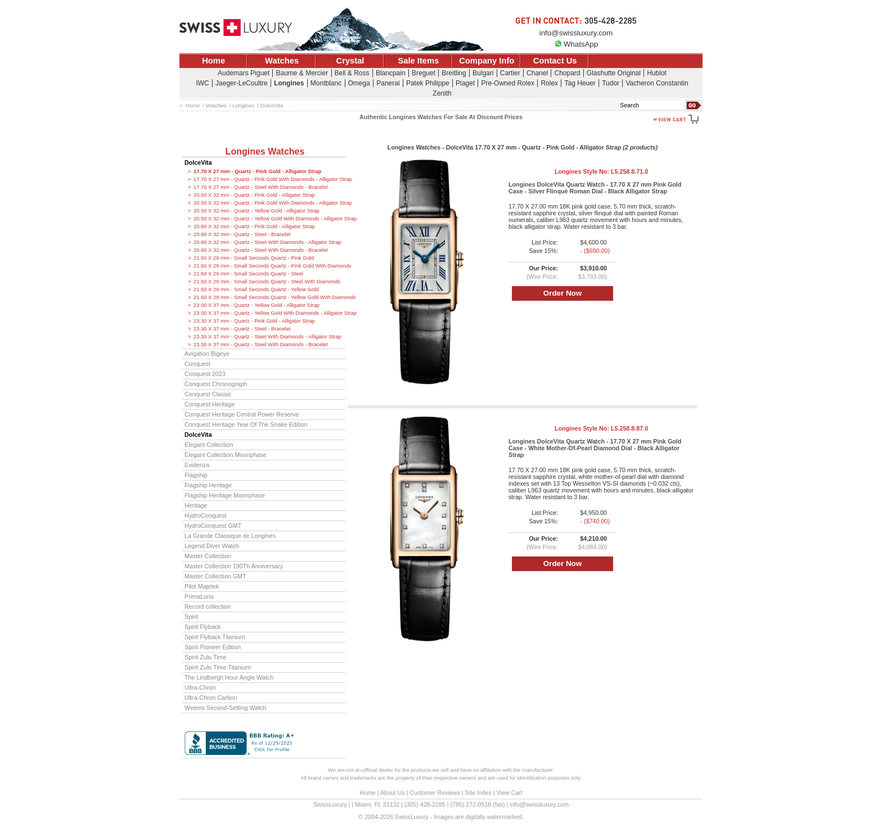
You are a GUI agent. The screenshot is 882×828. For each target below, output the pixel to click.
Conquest (197, 363)
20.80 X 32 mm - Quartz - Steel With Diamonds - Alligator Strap (267, 242)
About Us (392, 792)
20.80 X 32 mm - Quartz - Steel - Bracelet (242, 234)
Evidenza (196, 464)
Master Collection (207, 556)
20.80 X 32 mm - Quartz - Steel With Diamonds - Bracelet (261, 250)
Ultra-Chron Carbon (210, 697)
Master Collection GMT (215, 576)
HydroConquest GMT (212, 525)
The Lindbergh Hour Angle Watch (228, 677)
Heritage (196, 505)
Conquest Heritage (209, 404)
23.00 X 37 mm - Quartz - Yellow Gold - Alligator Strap (257, 305)
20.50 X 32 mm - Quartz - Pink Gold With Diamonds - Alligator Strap (269, 203)
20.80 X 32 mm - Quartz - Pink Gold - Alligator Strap (254, 226)
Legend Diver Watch (211, 545)
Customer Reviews (435, 792)
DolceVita (198, 162)
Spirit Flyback (202, 626)
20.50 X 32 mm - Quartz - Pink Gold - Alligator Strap (254, 195)
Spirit (191, 616)
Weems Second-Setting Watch (225, 707)
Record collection (207, 606)
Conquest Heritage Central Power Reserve (241, 414)
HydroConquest (205, 515)
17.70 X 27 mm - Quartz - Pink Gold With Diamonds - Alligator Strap (269, 179)
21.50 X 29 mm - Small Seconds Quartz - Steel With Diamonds (267, 281)
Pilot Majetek (201, 586)
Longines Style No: (601, 171)
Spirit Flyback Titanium (214, 637)
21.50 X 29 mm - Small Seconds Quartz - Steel (248, 274)
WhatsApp (576, 44)
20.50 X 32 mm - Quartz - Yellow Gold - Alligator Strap (257, 211)
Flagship (196, 475)
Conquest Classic (207, 394)
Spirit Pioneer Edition (212, 647)
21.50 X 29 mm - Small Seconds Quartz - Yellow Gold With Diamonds (269, 297)
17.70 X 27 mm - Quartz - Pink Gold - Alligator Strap (257, 171)
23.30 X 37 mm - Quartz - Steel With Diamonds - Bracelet (261, 344)
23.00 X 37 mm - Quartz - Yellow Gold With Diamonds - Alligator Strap (269, 313)
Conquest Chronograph (215, 384)
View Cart (510, 792)
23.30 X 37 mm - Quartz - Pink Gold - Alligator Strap (254, 321)
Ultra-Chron (199, 687)
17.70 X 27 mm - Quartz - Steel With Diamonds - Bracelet (261, 187)
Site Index (478, 792)
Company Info (486, 60)
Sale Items (418, 60)
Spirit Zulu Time (205, 657)
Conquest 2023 (205, 373)
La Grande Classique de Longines (230, 535)
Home (213, 60)
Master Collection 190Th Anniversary (233, 566)
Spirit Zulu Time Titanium (217, 667)
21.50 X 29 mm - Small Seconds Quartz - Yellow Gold (256, 289)
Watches (282, 60)
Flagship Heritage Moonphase (224, 495)
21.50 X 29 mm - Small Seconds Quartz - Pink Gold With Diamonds (269, 266)
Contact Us (555, 60)
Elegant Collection (208, 444)
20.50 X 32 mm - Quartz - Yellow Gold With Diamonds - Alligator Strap (269, 218)
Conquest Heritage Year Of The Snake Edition (246, 424)
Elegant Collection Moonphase (225, 454)
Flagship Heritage (208, 485)
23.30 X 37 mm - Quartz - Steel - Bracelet (242, 329)
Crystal (350, 60)
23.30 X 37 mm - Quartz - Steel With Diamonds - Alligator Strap (267, 337)
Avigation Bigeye (207, 353)
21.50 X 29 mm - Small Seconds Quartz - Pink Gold (254, 258)
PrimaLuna (199, 596)
